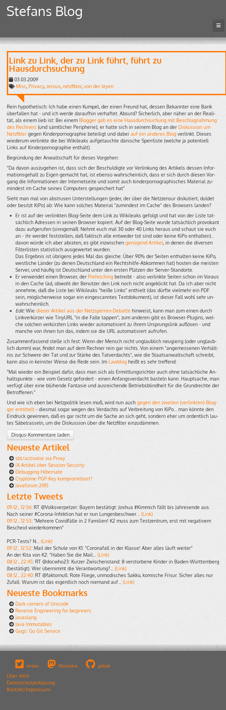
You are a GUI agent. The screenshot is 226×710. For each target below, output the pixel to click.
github (104, 665)
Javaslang (25, 617)
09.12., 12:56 (19, 507)
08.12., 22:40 (20, 575)
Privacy (36, 86)
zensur (53, 86)
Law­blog (117, 362)
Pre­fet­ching (100, 277)
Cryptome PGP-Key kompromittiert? (53, 478)
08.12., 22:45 (20, 561)
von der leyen (99, 86)
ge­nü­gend (136, 243)
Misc (21, 86)
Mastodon (67, 665)
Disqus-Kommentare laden (40, 435)
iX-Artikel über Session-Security (50, 465)
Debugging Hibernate (38, 472)
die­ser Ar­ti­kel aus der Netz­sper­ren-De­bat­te (83, 311)
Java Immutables (33, 624)
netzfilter (72, 86)
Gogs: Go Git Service (37, 631)
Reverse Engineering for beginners (53, 610)
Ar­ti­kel (156, 243)
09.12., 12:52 (19, 548)
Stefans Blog (44, 10)
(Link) (147, 514)
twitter (33, 665)
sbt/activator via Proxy (40, 458)
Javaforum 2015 (31, 485)
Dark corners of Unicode (42, 604)
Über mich (18, 676)
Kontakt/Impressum (28, 689)
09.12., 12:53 (19, 521)
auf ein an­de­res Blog (153, 134)
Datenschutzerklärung (31, 683)
